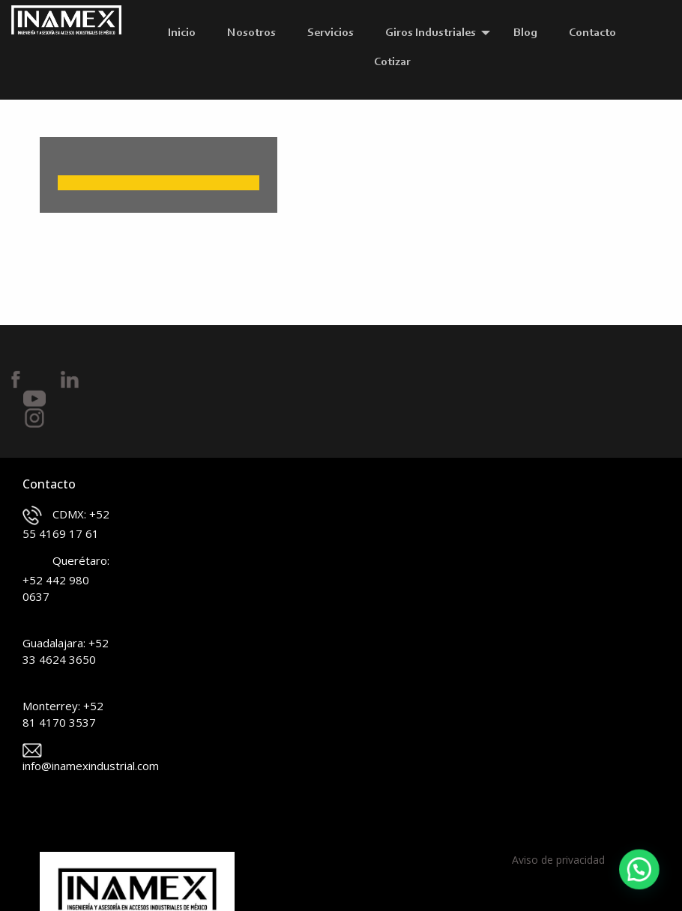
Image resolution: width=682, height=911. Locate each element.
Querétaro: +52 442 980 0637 (65, 578)
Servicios (330, 33)
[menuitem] (185, 33)
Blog (525, 33)
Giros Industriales (430, 33)
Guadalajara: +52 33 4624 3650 (65, 641)
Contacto (592, 33)
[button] (641, 876)
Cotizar (392, 62)
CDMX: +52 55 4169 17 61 (65, 523)
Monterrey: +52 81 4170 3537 (62, 704)
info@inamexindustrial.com (66, 758)
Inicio (182, 33)
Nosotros (251, 33)
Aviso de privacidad (558, 860)
